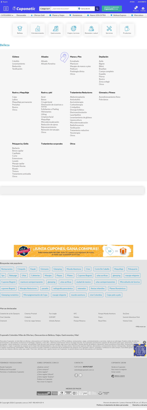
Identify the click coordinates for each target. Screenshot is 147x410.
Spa (2, 275)
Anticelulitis (75, 99)
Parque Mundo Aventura (107, 314)
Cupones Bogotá (85, 275)
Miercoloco (137, 15)
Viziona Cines (127, 321)
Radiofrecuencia (77, 125)
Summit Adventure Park (131, 317)
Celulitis (15, 61)
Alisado (44, 61)
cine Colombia (96, 295)
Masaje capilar (18, 163)
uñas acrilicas (102, 275)
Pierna (101, 76)
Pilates (70, 275)
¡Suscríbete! (142, 2)
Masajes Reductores (28, 288)
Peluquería (132, 269)
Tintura (15, 171)
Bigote (101, 64)
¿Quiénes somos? (43, 367)
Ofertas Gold (37, 15)
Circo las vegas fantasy (33, 321)
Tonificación (17, 69)
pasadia (45, 288)
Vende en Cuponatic (118, 367)
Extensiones (17, 158)
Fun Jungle (53, 314)
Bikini (101, 66)
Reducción (16, 66)
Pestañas (16, 105)
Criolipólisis (75, 107)
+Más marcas (140, 327)
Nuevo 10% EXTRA (96, 15)
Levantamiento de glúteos (81, 117)
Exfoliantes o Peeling (50, 109)
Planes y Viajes (56, 15)
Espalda (102, 74)
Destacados (21, 15)
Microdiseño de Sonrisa (130, 282)
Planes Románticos (118, 288)
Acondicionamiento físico (109, 97)
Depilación (103, 57)
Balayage (13, 275)
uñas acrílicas (65, 282)
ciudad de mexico (83, 282)
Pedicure (74, 69)
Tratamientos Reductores (81, 92)
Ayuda (132, 2)
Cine (88, 269)
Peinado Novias (18, 166)
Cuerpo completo (106, 71)
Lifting (44, 114)
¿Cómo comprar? (43, 369)
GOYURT (52, 317)
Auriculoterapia (76, 102)
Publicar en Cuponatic (44, 379)
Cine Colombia (5, 317)
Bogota (5, 2)
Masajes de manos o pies (80, 66)
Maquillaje (45, 119)
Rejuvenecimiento (48, 127)
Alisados (44, 57)
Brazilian (102, 69)
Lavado (15, 161)
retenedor (82, 288)
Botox (43, 99)
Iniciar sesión (115, 372)
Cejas (14, 97)
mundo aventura (78, 295)
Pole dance (103, 99)
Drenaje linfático (77, 110)
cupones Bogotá (8, 288)
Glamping (58, 269)
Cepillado (16, 153)
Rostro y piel (46, 92)
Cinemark (3, 321)
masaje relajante (132, 275)
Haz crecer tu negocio (44, 382)
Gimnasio (45, 269)
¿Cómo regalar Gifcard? (45, 374)
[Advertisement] (73, 224)
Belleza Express (118, 15)
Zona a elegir (104, 82)
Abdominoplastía (77, 97)
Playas (59, 275)
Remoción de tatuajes (50, 130)
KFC (75, 314)
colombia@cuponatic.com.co (84, 370)
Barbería (15, 148)
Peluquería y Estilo (20, 144)
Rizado (15, 169)
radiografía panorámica (63, 288)
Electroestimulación (78, 112)
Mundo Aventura (74, 269)
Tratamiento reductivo (79, 130)
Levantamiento (18, 64)
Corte (14, 156)
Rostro (102, 79)
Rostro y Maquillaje (20, 92)
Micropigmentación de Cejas (36, 295)
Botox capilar (17, 151)
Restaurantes (7, 269)
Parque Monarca (79, 321)
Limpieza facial (47, 117)
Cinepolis (21, 269)
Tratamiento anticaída (21, 174)
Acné (43, 97)
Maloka (76, 317)
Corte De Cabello (102, 269)
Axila (101, 61)
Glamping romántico (10, 295)
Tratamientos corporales (52, 144)
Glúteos (15, 57)
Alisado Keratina (48, 64)
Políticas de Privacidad (8, 369)
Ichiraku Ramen (54, 321)
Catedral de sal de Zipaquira (10, 314)
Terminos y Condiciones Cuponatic (12, 372)
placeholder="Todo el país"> (88, 8)
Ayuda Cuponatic (6, 367)
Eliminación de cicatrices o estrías (52, 106)
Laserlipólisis (75, 115)
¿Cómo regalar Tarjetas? (45, 377)
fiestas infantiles (98, 288)
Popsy (100, 317)
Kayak (33, 269)
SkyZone (126, 314)
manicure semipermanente (31, 282)
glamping (116, 275)
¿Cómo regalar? (42, 372)
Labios (15, 99)
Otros (72, 74)
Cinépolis (28, 317)
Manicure (74, 64)
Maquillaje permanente (22, 102)
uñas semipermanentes (105, 282)
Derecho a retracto (140, 405)
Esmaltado (74, 61)
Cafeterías (35, 275)
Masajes (48, 275)
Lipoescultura (76, 120)
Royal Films (102, 321)
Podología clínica (77, 71)
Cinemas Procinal (31, 314)
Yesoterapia (75, 133)
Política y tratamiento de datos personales (112, 405)
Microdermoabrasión (50, 122)
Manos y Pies (75, 57)
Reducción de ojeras (49, 124)
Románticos (75, 15)
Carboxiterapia (76, 105)
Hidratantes (46, 112)
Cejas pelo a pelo (114, 295)
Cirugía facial (46, 102)
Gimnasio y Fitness (107, 92)
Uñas (24, 275)
